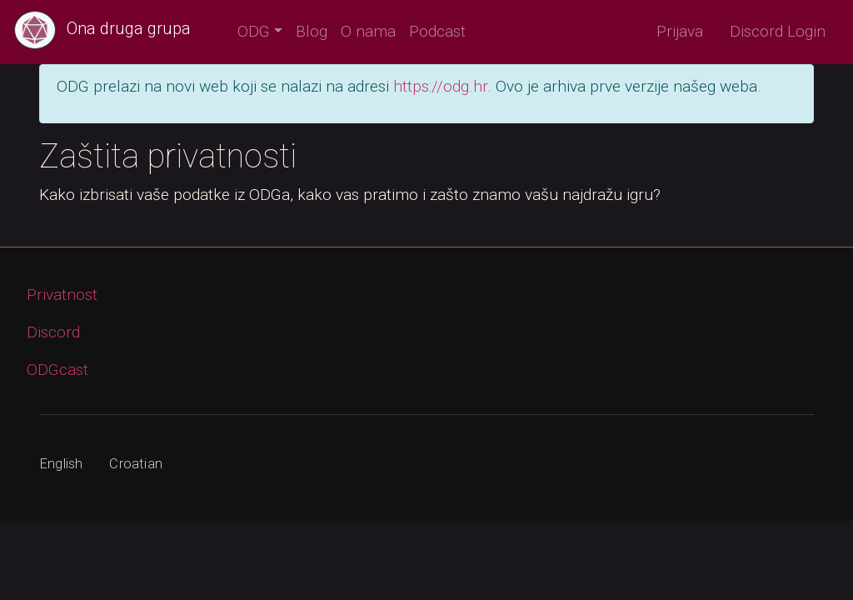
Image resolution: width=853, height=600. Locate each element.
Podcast (437, 31)
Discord (53, 332)
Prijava (679, 31)
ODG (253, 31)
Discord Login (778, 31)
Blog (311, 31)
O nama (368, 31)
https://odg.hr (440, 86)
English (61, 464)
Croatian (135, 464)
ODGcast (57, 369)
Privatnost (62, 294)
